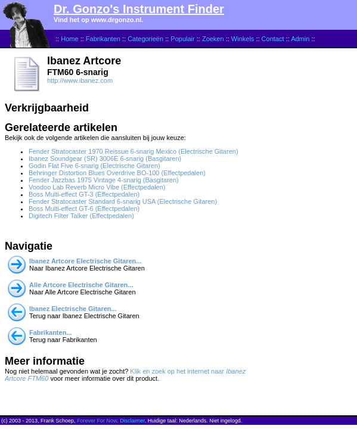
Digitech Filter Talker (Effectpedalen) (81, 215)
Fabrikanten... (50, 332)
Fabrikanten (103, 38)
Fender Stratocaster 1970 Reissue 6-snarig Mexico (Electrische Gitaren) (133, 151)
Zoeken (213, 38)
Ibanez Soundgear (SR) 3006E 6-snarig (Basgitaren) (105, 158)
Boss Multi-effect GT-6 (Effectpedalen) (84, 208)
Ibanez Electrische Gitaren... (73, 308)
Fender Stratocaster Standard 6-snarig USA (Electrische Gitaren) (123, 201)
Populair (182, 38)
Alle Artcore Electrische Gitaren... (81, 284)
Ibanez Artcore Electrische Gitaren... (85, 261)
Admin (300, 38)
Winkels (242, 38)
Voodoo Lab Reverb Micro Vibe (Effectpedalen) (97, 187)
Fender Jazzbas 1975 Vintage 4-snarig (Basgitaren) (104, 180)
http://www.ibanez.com (80, 80)
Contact (273, 38)
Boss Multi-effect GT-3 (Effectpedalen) (84, 194)
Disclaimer (132, 421)
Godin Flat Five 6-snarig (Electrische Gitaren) (94, 165)
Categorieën (145, 38)
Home (69, 38)
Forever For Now (97, 421)
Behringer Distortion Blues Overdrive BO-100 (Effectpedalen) (117, 172)
